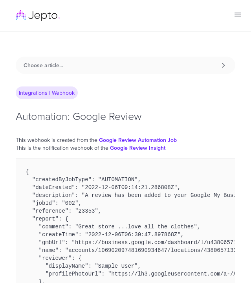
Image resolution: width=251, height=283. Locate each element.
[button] (238, 15)
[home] (38, 15)
